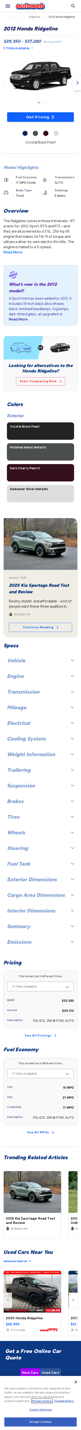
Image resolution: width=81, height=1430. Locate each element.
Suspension (40, 785)
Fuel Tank (40, 864)
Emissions (40, 942)
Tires (40, 817)
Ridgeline (34, 17)
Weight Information (40, 754)
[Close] (76, 1382)
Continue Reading (41, 627)
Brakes (40, 801)
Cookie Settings (40, 1410)
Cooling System (40, 739)
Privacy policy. (42, 1401)
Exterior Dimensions (40, 879)
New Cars (30, 1305)
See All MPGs (40, 1132)
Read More (12, 252)
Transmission (40, 692)
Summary (40, 926)
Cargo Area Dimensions (40, 895)
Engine (40, 676)
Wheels (40, 832)
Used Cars (50, 1305)
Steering (40, 848)
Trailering (40, 770)
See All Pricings (40, 1035)
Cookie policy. (64, 1401)
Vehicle (40, 660)
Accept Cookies (40, 1422)
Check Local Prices (40, 1360)
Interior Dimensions (40, 911)
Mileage (40, 707)
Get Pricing (40, 117)
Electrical (40, 723)
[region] (40, 1403)
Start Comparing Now (41, 381)
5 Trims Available (18, 48)
